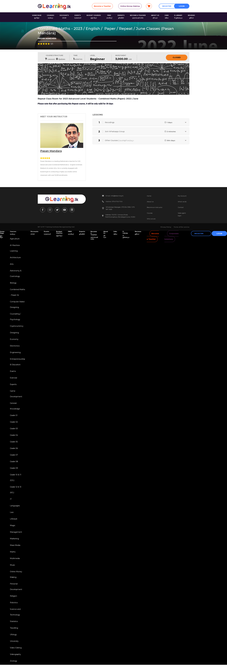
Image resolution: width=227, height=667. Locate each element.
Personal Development (16, 586)
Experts (13, 384)
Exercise (13, 378)
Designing (14, 333)
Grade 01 (14, 415)
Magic (12, 525)
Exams (13, 371)
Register (166, 6)
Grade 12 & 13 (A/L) (15, 490)
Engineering (15, 352)
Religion (13, 596)
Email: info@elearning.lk (114, 196)
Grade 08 (14, 461)
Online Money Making (130, 6)
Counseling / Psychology (15, 317)
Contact (181, 207)
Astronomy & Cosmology (15, 273)
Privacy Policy (166, 227)
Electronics (15, 346)
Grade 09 (14, 468)
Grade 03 (14, 428)
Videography (15, 654)
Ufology (13, 634)
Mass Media (15, 545)
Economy (14, 339)
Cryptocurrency (16, 326)
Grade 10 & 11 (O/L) (15, 477)
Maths (12, 552)
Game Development (16, 394)
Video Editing (16, 648)
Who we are (151, 219)
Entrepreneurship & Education (17, 362)
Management (16, 532)
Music (12, 565)
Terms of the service (181, 227)
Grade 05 (14, 442)
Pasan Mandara (51, 151)
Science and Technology (15, 612)
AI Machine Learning (15, 248)
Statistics (14, 621)
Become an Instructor (154, 207)
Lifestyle (13, 519)
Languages (15, 506)
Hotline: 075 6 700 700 (114, 201)
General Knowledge (15, 406)
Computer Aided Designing (17, 304)
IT (11, 499)
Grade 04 (14, 435)
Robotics (14, 602)
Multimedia (15, 558)
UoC (73, 227)
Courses (149, 213)
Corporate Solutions (171, 236)
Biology (13, 283)
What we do (182, 202)
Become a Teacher (102, 6)
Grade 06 (14, 448)
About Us (150, 202)
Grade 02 (14, 422)
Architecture (15, 257)
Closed (177, 57)
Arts (11, 264)
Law (12, 512)
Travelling (14, 628)
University (14, 641)
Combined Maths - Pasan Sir (17, 292)
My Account (182, 196)
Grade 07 (14, 455)
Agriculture (15, 239)
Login (182, 6)
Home (149, 196)
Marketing (14, 539)
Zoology (13, 661)
